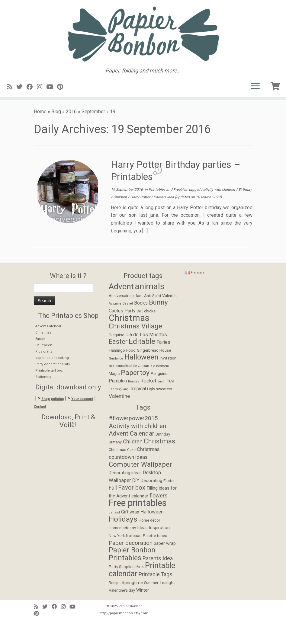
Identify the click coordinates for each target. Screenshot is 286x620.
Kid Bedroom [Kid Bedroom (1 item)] (159, 366)
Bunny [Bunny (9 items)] (158, 302)
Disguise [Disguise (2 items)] (116, 334)
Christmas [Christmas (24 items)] (159, 441)
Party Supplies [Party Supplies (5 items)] (121, 566)
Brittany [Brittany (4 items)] (115, 442)
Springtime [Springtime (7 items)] (132, 582)
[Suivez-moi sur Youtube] (51, 87)
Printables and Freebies (168, 189)
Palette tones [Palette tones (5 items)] (155, 535)
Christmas (43, 332)
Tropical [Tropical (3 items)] (138, 388)
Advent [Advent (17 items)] (121, 286)
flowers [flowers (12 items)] (158, 495)
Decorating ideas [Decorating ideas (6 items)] (125, 472)
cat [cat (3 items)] (140, 311)
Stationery (43, 377)
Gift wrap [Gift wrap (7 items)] (130, 512)
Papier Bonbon (130, 606)
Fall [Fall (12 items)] (113, 487)
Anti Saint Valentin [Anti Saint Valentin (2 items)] (160, 295)
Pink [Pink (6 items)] (140, 566)
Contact (40, 407)
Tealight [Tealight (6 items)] (167, 582)
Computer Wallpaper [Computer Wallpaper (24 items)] (140, 464)
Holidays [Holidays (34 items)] (123, 519)
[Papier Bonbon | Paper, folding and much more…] (143, 34)
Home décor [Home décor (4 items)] (149, 520)
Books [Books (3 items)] (141, 303)
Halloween (43, 345)
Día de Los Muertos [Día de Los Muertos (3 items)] (146, 334)
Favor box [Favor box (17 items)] (131, 487)
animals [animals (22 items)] (149, 286)
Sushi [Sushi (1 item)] (161, 381)
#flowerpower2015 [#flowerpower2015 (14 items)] (133, 418)
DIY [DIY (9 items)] (136, 480)
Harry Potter (140, 197)
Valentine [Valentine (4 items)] (119, 396)
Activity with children (218, 189)
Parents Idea (164, 197)
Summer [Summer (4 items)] (151, 583)
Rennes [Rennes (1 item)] (133, 381)
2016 (71, 111)
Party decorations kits (52, 364)
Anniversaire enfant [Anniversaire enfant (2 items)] (126, 295)
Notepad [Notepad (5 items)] (134, 535)
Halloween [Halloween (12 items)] (141, 357)
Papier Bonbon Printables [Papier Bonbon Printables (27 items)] (132, 554)
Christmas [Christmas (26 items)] (129, 318)
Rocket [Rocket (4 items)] (148, 381)
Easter (40, 339)
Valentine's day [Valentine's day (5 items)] (122, 590)
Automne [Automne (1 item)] (115, 303)
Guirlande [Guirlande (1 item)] (116, 358)
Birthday (245, 189)
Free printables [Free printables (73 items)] (138, 503)
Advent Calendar (48, 326)
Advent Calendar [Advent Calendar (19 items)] (131, 433)
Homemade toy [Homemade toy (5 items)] (122, 528)
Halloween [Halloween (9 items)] (152, 512)
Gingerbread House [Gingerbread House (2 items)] (154, 350)
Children (120, 197)
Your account (82, 399)
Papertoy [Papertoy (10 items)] (135, 373)
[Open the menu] (255, 86)
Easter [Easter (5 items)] (169, 480)
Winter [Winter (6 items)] (142, 590)
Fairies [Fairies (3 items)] (163, 342)
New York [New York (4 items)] (117, 536)
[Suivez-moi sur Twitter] (21, 87)
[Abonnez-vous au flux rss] (11, 87)
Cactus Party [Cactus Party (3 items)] (122, 311)
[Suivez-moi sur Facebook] (32, 87)
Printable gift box (49, 370)
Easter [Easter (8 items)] (118, 341)
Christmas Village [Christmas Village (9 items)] (135, 326)
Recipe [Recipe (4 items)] (115, 583)
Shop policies (52, 399)
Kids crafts (43, 351)
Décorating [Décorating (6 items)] (151, 480)
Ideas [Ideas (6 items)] (142, 527)
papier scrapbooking (52, 358)
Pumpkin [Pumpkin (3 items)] (118, 381)
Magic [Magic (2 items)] (114, 373)
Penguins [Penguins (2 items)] (159, 373)
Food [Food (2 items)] (131, 350)
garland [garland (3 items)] (114, 512)
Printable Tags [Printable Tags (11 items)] (155, 574)
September (93, 111)
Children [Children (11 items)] (133, 442)
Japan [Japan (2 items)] (143, 365)
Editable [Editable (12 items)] (142, 341)
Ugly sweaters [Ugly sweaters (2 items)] (159, 388)
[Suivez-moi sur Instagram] (41, 87)
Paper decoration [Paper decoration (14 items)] (131, 542)
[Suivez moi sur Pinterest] (62, 87)
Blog (56, 111)
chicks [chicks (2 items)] (150, 310)
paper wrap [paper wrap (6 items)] (165, 543)
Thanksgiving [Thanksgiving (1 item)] (119, 389)
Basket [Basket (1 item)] (128, 303)
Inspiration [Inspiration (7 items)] (159, 527)
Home (40, 111)
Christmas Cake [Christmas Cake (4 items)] (122, 450)
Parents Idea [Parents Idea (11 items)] (158, 558)
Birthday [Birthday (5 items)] (163, 434)
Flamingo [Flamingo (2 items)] (117, 350)
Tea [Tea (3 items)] (170, 381)
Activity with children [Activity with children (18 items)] (137, 426)
